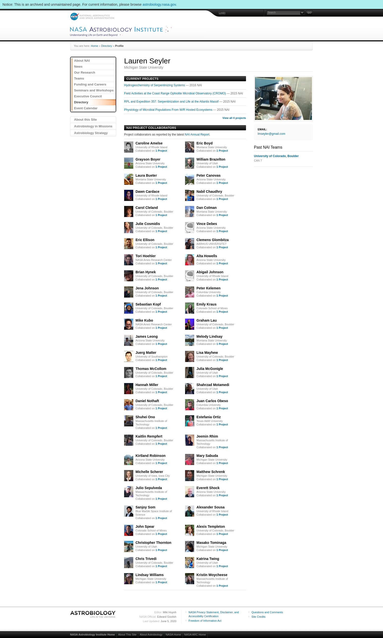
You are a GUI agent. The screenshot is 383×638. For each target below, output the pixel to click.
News (78, 66)
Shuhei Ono (145, 417)
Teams (79, 78)
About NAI (82, 60)
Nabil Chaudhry (209, 192)
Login (222, 12)
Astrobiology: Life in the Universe (93, 614)
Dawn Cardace (147, 192)
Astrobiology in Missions (93, 126)
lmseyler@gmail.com (271, 134)
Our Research (84, 72)
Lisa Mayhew (207, 353)
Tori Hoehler (146, 256)
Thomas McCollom (151, 369)
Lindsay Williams (150, 575)
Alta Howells (206, 256)
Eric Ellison (145, 240)
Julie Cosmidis (148, 224)
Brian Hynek (146, 272)
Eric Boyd (204, 143)
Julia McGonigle (209, 369)
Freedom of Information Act (205, 620)
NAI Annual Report (197, 134)
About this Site (85, 119)
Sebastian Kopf (148, 304)
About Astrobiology (151, 634)
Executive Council (88, 96)
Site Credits (258, 616)
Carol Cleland (147, 208)
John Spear (145, 526)
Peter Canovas (208, 175)
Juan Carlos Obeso (212, 401)
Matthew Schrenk (210, 472)
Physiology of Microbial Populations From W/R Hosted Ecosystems (168, 109)
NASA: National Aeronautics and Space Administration (92, 16)
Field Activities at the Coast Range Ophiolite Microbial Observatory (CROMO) (175, 93)
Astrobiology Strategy (91, 133)
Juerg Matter (146, 353)
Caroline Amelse (149, 143)
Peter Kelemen (208, 288)
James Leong (147, 336)
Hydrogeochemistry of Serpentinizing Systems (155, 85)
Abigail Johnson (209, 272)
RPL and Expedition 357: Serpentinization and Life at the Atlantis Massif (171, 101)
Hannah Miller (147, 385)
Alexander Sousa (210, 507)
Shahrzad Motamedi (212, 385)
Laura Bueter (146, 175)
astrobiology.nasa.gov (159, 4)
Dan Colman (206, 208)
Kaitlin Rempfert (149, 436)
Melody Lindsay (209, 336)
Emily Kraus (206, 304)
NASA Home (173, 634)
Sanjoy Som (145, 507)
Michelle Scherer (149, 472)
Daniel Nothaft (147, 401)
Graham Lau (206, 320)
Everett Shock (207, 488)
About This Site (127, 634)
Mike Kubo (144, 320)
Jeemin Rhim (207, 436)
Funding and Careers (90, 84)
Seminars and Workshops (93, 90)
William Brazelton (210, 159)
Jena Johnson (147, 288)
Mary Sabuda (207, 456)
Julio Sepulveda (149, 488)
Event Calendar (86, 108)
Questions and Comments (267, 612)
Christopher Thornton (153, 543)
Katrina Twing (207, 559)
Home (94, 45)
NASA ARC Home (195, 634)
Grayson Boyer (148, 159)
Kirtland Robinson (150, 456)
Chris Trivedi (146, 559)
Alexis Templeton (210, 526)
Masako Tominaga (211, 543)
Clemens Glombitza (212, 240)
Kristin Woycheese (211, 575)
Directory (106, 45)
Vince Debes (206, 224)
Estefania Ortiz (208, 417)
